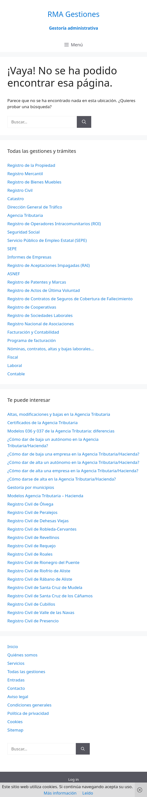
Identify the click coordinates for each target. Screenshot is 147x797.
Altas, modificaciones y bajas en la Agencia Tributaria (58, 414)
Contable (16, 374)
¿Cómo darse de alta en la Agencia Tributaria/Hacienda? (61, 479)
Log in (73, 779)
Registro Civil (20, 190)
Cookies (15, 721)
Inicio (12, 646)
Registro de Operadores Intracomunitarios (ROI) (54, 223)
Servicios (15, 663)
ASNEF (13, 273)
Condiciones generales (29, 705)
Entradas (15, 680)
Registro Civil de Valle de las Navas (40, 612)
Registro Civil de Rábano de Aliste (39, 579)
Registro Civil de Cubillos (31, 604)
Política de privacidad (28, 713)
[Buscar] (84, 122)
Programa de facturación (31, 340)
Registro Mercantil (25, 173)
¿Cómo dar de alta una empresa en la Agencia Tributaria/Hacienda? (72, 470)
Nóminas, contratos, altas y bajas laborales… (50, 349)
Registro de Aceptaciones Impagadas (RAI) (48, 265)
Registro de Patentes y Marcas (36, 282)
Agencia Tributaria (25, 215)
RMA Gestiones (73, 14)
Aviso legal (17, 696)
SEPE (12, 248)
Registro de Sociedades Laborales (40, 315)
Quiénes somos (22, 655)
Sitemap (15, 730)
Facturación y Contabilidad (33, 332)
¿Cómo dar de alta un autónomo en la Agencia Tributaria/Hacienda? (73, 462)
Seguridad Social (23, 232)
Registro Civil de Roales (30, 554)
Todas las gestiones (26, 671)
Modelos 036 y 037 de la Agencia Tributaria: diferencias (60, 431)
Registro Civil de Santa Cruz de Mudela (44, 587)
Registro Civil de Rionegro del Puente (43, 562)
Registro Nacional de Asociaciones (40, 324)
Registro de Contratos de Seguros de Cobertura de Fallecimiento (70, 298)
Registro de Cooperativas (31, 307)
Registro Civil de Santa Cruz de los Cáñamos (50, 596)
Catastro (15, 198)
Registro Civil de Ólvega (30, 504)
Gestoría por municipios (30, 487)
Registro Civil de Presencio (33, 621)
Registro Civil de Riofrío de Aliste (38, 571)
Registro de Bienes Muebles (34, 182)
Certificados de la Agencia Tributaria (42, 422)
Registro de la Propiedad (31, 165)
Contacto (16, 688)
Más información (60, 793)
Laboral (14, 365)
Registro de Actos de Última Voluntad (43, 290)
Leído (87, 793)
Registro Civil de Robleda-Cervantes (42, 529)
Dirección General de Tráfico (34, 207)
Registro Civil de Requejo (31, 546)
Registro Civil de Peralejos (32, 512)
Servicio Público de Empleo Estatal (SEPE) (47, 240)
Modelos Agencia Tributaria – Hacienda (45, 495)
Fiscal (12, 357)
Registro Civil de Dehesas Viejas (38, 520)
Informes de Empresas (29, 257)
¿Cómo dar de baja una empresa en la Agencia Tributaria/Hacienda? (73, 454)
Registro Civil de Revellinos (33, 537)
